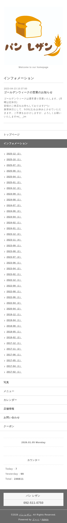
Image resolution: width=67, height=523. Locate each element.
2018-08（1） (14, 326)
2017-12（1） (14, 343)
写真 (6, 382)
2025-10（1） (14, 159)
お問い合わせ (12, 417)
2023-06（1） (14, 263)
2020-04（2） (14, 309)
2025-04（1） (14, 176)
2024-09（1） (14, 194)
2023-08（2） (14, 251)
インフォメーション (16, 143)
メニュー (9, 391)
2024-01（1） (14, 228)
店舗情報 (9, 408)
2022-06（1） (14, 297)
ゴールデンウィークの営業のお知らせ (28, 92)
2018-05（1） (14, 331)
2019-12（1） (14, 314)
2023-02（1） (14, 274)
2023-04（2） (14, 268)
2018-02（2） (14, 337)
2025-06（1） (14, 171)
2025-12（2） (14, 154)
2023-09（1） (14, 245)
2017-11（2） (14, 349)
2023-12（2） (14, 234)
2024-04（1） (14, 217)
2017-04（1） (14, 366)
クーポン (9, 426)
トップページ (12, 134)
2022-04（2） (14, 303)
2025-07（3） (14, 165)
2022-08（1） (14, 291)
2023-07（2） (14, 257)
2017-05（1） (14, 360)
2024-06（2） (14, 211)
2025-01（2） (14, 182)
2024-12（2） (14, 188)
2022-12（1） (14, 280)
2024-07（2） (14, 205)
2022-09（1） (14, 286)
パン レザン (25, 514)
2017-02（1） (14, 372)
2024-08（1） (14, 199)
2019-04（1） (14, 320)
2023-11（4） (14, 240)
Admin (45, 519)
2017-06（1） (14, 354)
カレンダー (10, 399)
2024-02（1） (14, 222)
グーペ (35, 519)
